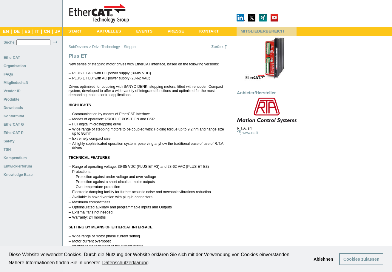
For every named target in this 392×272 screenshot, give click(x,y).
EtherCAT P (14, 133)
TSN (7, 149)
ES (27, 31)
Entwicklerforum (18, 166)
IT (37, 31)
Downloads (13, 108)
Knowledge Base (18, 175)
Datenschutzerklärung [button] (125, 262)
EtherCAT (12, 58)
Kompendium (15, 158)
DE (17, 31)
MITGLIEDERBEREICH (262, 31)
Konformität (14, 116)
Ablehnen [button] (323, 259)
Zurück (217, 47)
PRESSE (176, 31)
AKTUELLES (109, 31)
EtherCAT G (14, 124)
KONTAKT (209, 31)
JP (57, 31)
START (74, 31)
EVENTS (144, 31)
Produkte (11, 99)
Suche (9, 42)
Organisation (15, 66)
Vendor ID (12, 91)
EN (6, 31)
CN (47, 31)
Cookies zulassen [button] (361, 259)
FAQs (8, 74)
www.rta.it (250, 133)
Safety (9, 141)
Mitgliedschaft (16, 83)
